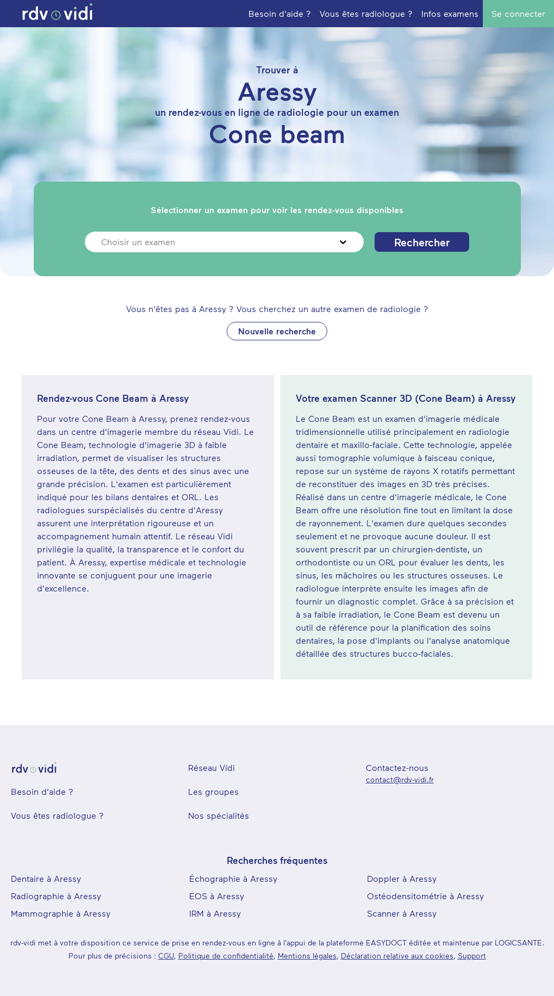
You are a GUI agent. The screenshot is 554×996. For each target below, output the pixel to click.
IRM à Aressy (215, 913)
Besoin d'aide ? (42, 791)
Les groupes (213, 791)
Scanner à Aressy (402, 913)
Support (472, 955)
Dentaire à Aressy (46, 878)
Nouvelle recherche (277, 331)
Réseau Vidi (211, 767)
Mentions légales (307, 955)
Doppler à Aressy (402, 878)
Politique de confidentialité (225, 955)
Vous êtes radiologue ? (57, 815)
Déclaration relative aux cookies (397, 955)
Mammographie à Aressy (60, 913)
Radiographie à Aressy (56, 896)
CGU (166, 955)
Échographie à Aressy (233, 878)
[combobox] (102, 241)
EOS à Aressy (216, 896)
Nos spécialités (218, 815)
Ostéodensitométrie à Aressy (425, 896)
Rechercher (422, 241)
